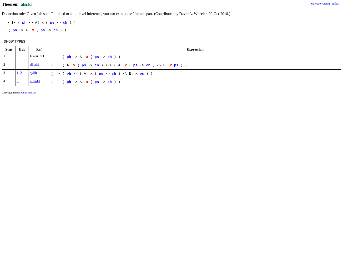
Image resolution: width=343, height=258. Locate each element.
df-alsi (34, 64)
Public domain (28, 92)
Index (335, 3)
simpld (35, 81)
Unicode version (320, 3)
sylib (33, 73)
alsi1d (26, 4)
